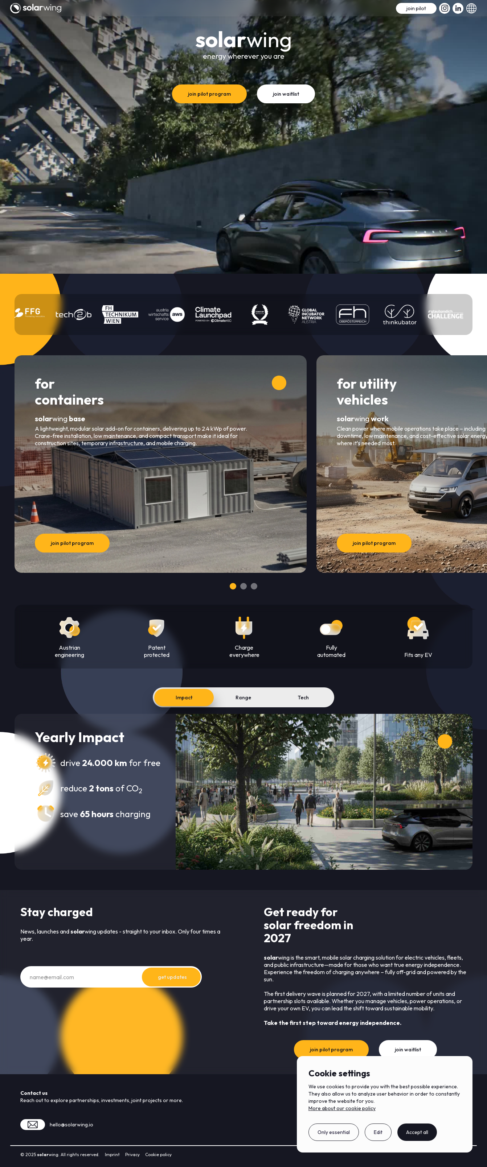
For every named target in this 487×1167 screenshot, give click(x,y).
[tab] (184, 697)
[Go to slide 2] (243, 586)
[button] (471, 8)
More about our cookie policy (342, 1108)
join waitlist (286, 94)
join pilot (416, 8)
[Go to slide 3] (254, 586)
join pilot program (209, 94)
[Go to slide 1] (233, 586)
